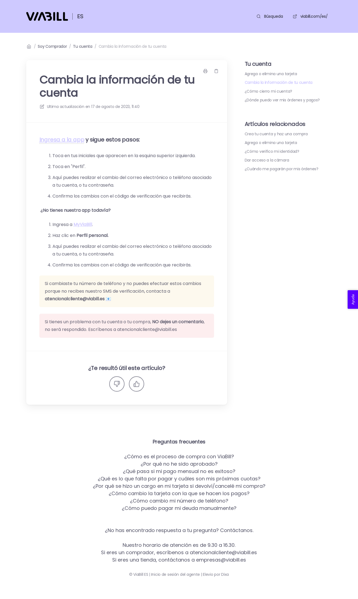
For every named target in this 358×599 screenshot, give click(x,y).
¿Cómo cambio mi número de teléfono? (179, 500)
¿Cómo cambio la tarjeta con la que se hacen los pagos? (179, 493)
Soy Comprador (52, 46)
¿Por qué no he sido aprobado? (179, 463)
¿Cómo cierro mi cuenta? (268, 91)
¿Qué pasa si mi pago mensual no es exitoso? (179, 471)
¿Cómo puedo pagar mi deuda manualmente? (179, 508)
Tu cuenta (82, 46)
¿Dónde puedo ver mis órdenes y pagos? (282, 100)
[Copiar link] (216, 71)
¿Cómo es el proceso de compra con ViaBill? (179, 456)
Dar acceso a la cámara (267, 160)
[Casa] (47, 16)
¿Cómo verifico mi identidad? (272, 151)
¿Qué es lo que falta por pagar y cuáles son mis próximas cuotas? (179, 478)
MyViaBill (82, 224)
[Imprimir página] (205, 71)
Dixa (225, 574)
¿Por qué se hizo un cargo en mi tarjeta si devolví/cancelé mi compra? (179, 486)
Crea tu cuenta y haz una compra (276, 134)
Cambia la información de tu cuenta (132, 46)
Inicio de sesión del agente (175, 574)
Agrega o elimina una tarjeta (271, 74)
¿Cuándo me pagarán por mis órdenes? (281, 169)
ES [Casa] (80, 16)
